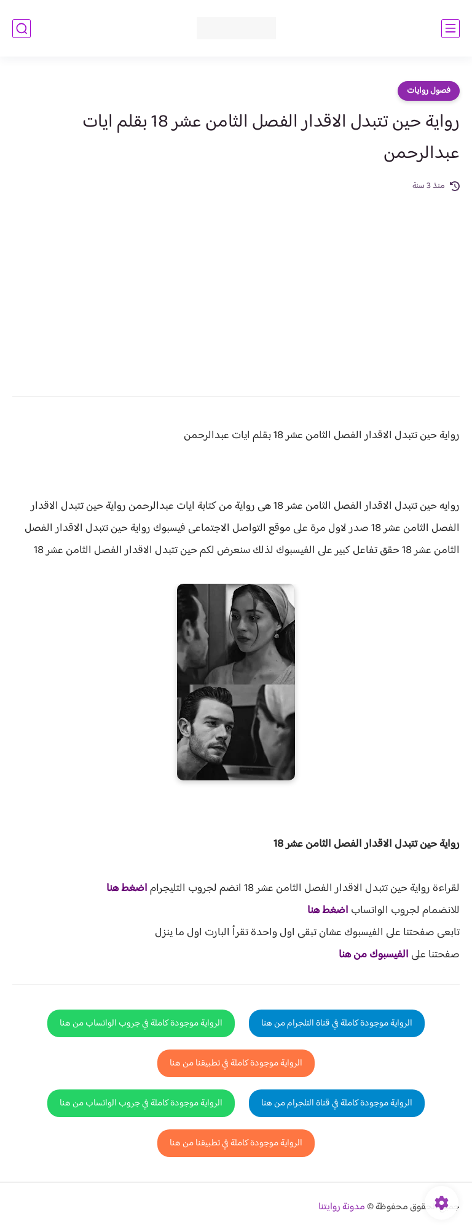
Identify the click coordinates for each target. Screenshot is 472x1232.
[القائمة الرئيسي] (450, 28)
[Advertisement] (236, 286)
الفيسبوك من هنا (374, 955)
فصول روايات (428, 91)
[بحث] (21, 28)
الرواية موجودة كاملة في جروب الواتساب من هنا (141, 1023)
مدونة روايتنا (341, 1207)
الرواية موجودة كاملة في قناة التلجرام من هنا (336, 1023)
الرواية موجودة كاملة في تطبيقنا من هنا (236, 1063)
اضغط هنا (127, 888)
